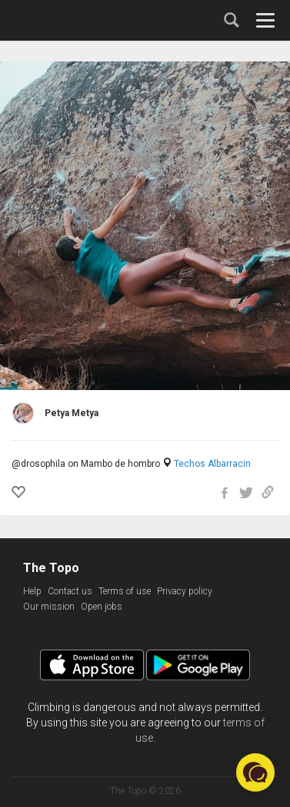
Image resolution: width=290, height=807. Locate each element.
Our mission (49, 606)
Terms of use (124, 591)
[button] (255, 772)
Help (32, 591)
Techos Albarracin (212, 463)
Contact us (70, 591)
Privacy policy (184, 591)
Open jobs (101, 606)
